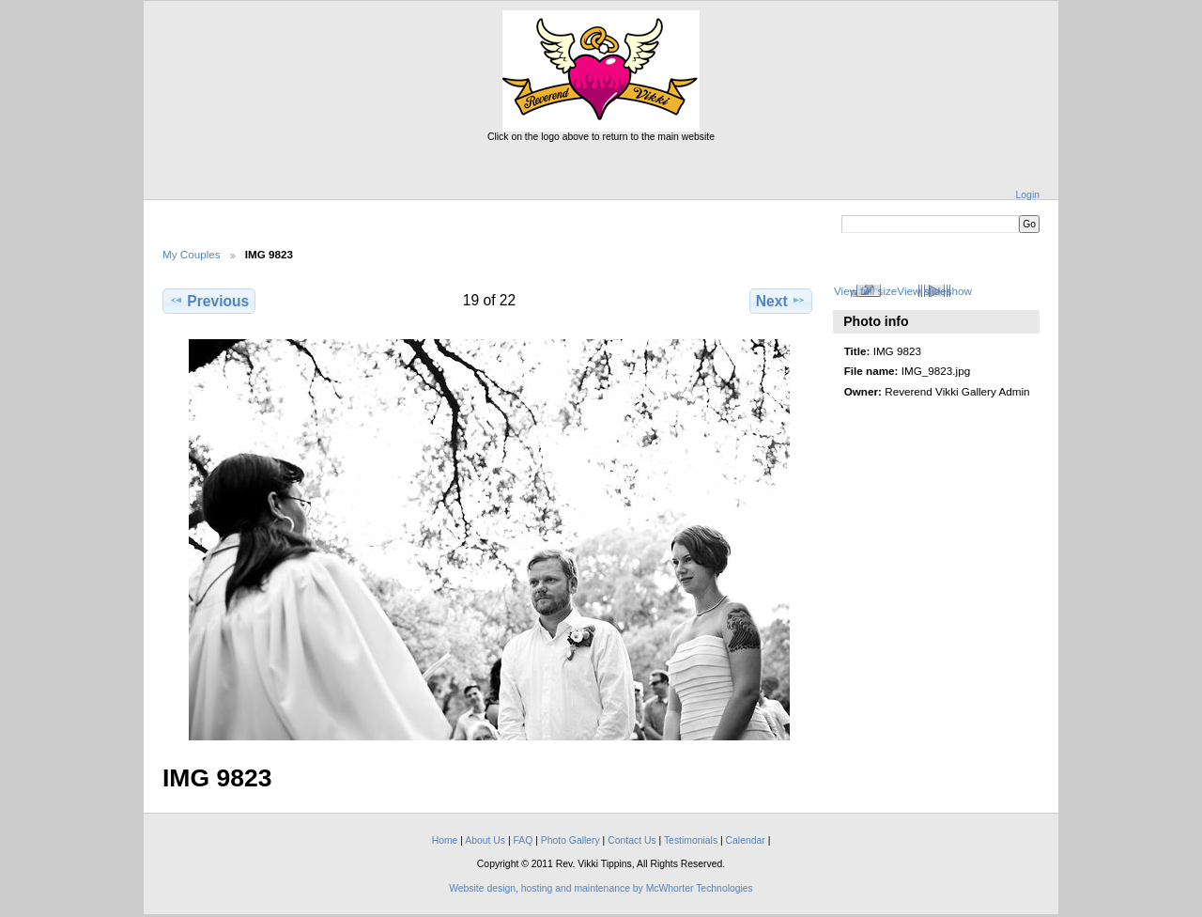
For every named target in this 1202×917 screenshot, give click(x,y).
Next (781, 300)
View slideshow (934, 291)
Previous (209, 300)
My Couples (191, 254)
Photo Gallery (570, 840)
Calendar (745, 840)
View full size (865, 291)
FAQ (523, 840)
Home (445, 840)
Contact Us (631, 840)
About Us (485, 840)
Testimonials (690, 840)
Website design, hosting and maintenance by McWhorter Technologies (601, 888)
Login (1028, 195)
